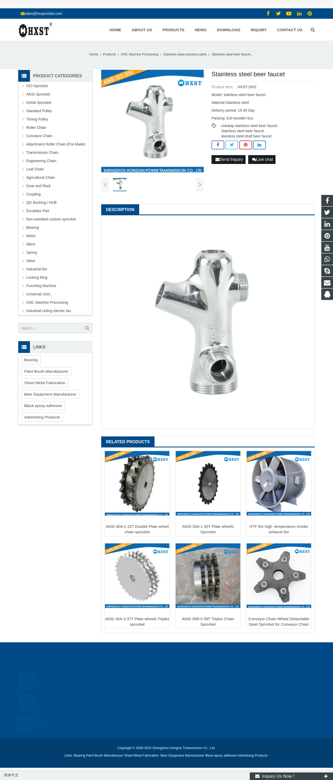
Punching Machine (41, 286)
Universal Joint (38, 294)
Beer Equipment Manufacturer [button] (50, 394)
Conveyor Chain (39, 136)
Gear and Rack (38, 186)
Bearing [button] (31, 360)
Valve (30, 261)
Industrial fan (36, 269)
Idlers (30, 244)
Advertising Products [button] (42, 417)
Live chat (262, 159)
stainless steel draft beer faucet (246, 136)
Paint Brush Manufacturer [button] (46, 371)
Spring (31, 252)
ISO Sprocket (37, 86)
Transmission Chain (42, 152)
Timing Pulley (37, 119)
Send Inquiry (229, 159)
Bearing (32, 227)
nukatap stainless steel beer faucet (249, 126)
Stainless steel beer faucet (242, 131)
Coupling (33, 194)
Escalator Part (37, 211)
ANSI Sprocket (38, 94)
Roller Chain (36, 127)
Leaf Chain (35, 169)
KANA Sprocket (39, 102)
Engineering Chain (41, 161)
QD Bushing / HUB (41, 202)
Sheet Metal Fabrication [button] (44, 383)
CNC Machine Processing (47, 302)
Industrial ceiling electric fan (48, 311)
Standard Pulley (39, 111)
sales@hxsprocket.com (43, 13)
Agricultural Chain (40, 177)
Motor (31, 236)
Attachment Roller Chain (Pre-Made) (55, 144)
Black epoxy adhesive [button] (43, 405)
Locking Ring (36, 277)
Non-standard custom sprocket (51, 219)
